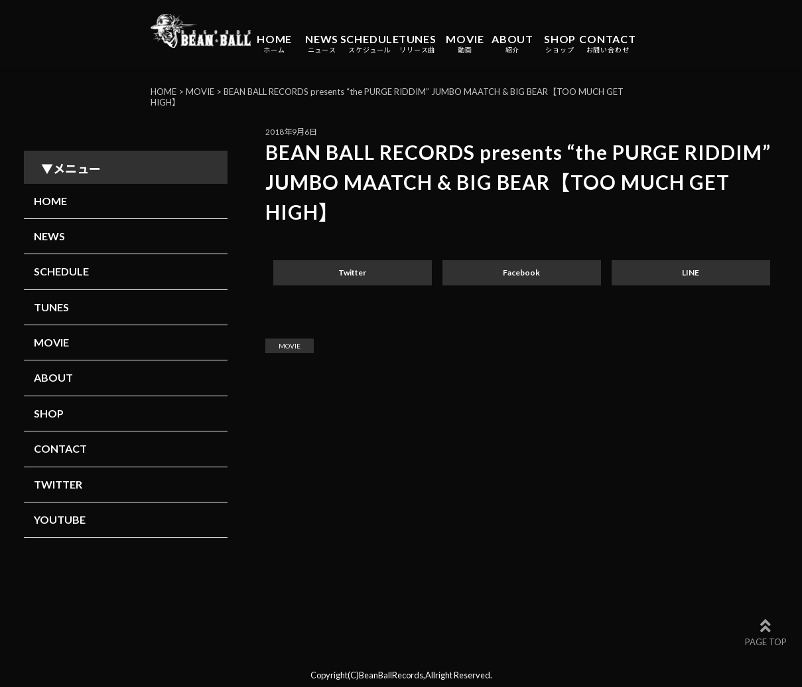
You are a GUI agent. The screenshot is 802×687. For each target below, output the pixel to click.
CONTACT (608, 43)
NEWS (321, 43)
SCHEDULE (370, 43)
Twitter (352, 272)
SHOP (560, 43)
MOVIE (465, 43)
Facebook (521, 272)
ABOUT (512, 43)
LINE (690, 272)
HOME (274, 43)
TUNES (417, 43)
